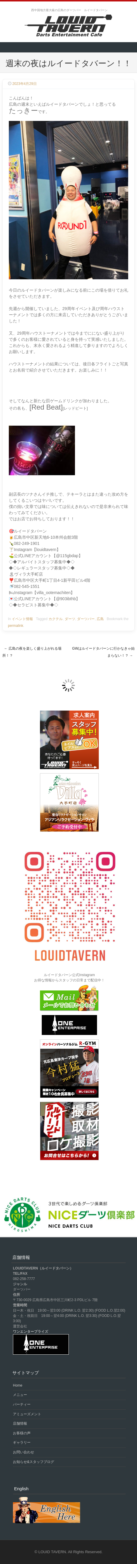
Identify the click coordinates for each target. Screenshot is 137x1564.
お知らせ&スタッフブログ (33, 1462)
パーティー (22, 1404)
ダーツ (70, 619)
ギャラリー (22, 1442)
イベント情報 (22, 619)
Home (17, 1385)
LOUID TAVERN (52, 1552)
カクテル (56, 619)
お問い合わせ (23, 1452)
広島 (100, 619)
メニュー (20, 1395)
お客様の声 (22, 1433)
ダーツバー (86, 619)
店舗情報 (20, 1423)
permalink (15, 626)
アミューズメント (27, 1414)
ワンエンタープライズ (30, 1331)
